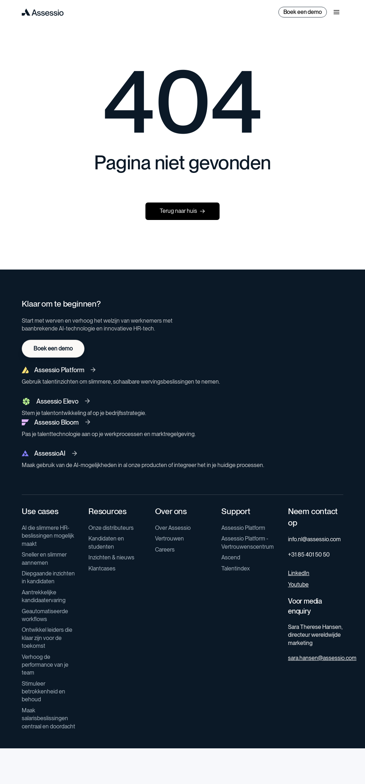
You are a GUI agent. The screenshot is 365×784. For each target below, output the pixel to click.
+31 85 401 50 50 (309, 554)
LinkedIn (298, 573)
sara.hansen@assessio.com (322, 658)
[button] (336, 12)
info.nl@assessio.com (314, 539)
